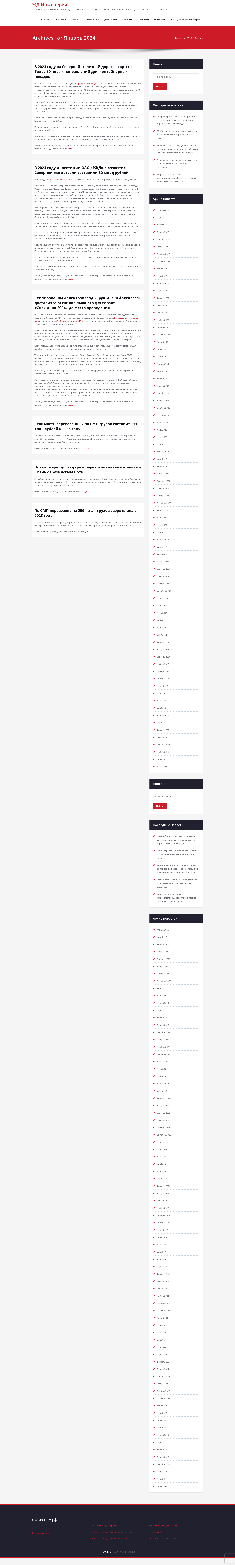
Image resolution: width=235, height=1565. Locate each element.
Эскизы (77, 19)
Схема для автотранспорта (185, 19)
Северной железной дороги (94, 83)
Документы (110, 19)
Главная (44, 19)
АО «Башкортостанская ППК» (101, 358)
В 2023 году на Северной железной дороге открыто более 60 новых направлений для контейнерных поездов (83, 71)
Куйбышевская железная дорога (52, 358)
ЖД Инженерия (49, 5)
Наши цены (128, 19)
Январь (199, 37)
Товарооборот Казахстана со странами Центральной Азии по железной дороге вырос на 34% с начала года (178, 120)
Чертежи (93, 19)
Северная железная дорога (63, 191)
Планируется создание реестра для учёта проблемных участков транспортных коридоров (176, 167)
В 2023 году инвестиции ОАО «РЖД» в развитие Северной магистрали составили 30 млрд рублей (81, 181)
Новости (144, 19)
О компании (60, 19)
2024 (189, 37)
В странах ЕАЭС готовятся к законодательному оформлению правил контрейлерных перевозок (175, 181)
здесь (83, 159)
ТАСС (97, 584)
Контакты (159, 19)
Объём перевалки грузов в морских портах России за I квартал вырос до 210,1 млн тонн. (176, 134)
